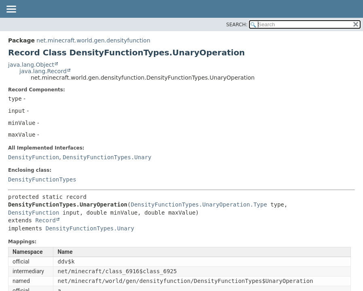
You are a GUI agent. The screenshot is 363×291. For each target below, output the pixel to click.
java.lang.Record (43, 71)
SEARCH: (237, 24)
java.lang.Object (31, 64)
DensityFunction (33, 157)
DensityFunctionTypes (42, 179)
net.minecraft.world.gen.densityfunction (93, 40)
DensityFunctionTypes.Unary (107, 157)
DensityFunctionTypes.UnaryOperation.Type (199, 204)
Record (45, 220)
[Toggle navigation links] (11, 9)
